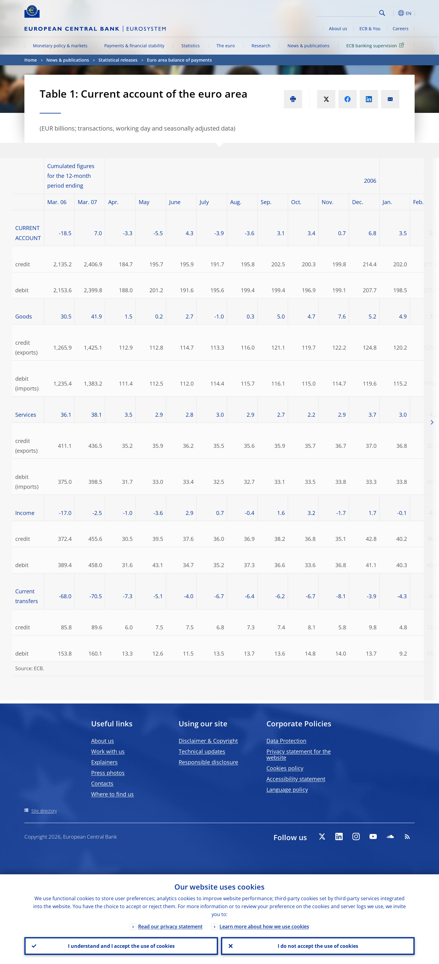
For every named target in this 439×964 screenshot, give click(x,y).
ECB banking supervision (376, 45)
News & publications (308, 46)
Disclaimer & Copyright (208, 740)
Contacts (102, 783)
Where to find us (112, 794)
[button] (393, 13)
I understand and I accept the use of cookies (121, 946)
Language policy (287, 789)
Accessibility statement (295, 778)
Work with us (108, 751)
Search (382, 13)
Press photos (108, 772)
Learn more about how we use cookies (264, 926)
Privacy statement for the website (298, 754)
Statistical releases (117, 60)
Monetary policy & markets (60, 46)
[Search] (346, 12)
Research (261, 46)
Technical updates (202, 751)
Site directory (44, 811)
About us (338, 28)
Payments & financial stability (134, 46)
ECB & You (369, 28)
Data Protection (286, 740)
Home (30, 60)
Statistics (190, 46)
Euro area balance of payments (179, 60)
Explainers (104, 762)
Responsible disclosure (208, 762)
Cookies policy (284, 768)
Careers (401, 28)
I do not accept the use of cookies (318, 946)
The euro (225, 46)
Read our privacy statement (170, 926)
